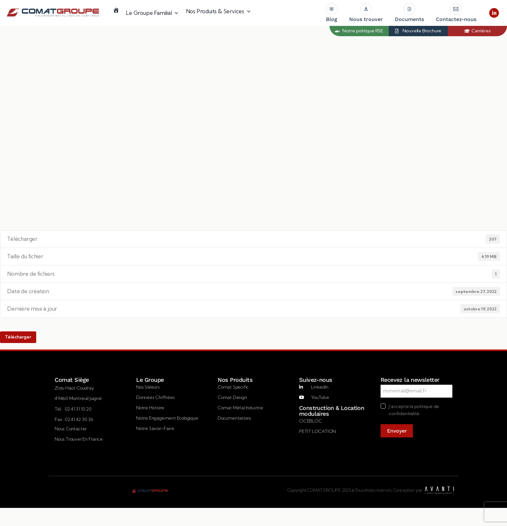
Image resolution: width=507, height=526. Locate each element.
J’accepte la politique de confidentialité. (414, 409)
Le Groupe (150, 380)
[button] (152, 13)
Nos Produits (235, 380)
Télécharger (18, 336)
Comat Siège (71, 380)
